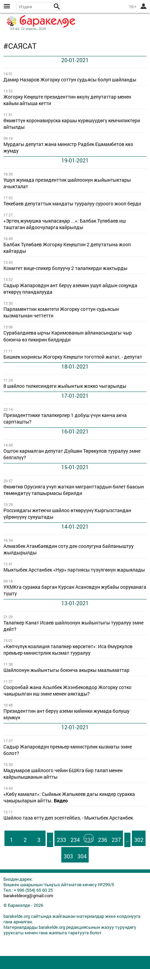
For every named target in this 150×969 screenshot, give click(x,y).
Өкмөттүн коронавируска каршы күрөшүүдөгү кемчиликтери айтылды (71, 123)
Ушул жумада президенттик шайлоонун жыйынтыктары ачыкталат (67, 183)
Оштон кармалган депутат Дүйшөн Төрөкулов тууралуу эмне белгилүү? (71, 454)
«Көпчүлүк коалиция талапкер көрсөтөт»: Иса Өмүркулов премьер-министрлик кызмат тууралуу (68, 649)
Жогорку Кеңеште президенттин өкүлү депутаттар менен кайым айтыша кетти (67, 100)
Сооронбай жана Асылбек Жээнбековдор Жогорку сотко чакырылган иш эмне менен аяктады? (67, 690)
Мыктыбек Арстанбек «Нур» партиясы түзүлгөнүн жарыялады (74, 570)
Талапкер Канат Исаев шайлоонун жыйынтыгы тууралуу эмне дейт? (73, 626)
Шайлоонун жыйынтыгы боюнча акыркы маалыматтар (66, 670)
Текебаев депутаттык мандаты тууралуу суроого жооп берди (72, 204)
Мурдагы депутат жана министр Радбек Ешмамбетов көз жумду (68, 147)
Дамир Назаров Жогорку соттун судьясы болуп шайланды (69, 80)
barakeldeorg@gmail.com (28, 895)
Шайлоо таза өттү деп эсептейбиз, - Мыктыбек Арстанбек (68, 818)
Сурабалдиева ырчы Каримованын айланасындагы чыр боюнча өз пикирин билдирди (67, 336)
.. (50, 839)
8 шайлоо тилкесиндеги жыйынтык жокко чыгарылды (64, 386)
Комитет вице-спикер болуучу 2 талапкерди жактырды (65, 268)
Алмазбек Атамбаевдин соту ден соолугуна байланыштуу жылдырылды (68, 549)
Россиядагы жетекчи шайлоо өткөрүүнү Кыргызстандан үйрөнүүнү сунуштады (67, 513)
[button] (57, 6)
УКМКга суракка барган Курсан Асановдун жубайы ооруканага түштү (74, 590)
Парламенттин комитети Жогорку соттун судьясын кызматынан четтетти (61, 312)
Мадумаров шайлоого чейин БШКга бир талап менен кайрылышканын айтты (63, 773)
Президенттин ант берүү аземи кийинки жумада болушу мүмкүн (66, 714)
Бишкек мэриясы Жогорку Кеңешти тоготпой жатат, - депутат (72, 357)
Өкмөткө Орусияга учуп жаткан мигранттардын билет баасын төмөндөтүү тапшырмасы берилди (73, 490)
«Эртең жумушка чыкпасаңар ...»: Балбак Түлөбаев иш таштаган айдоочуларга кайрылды (64, 224)
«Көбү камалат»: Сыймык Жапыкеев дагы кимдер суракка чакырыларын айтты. (69, 797)
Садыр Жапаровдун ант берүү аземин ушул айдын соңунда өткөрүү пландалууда (70, 288)
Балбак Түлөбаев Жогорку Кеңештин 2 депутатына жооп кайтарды (67, 247)
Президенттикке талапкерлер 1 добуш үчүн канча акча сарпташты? (65, 418)
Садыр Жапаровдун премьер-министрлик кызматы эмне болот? (67, 750)
